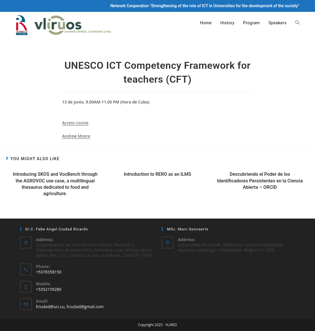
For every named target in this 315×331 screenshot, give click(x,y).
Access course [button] (75, 122)
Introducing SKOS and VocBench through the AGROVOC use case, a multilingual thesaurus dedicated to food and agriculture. (55, 183)
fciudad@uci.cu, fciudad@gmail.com (70, 306)
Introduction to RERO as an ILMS (157, 174)
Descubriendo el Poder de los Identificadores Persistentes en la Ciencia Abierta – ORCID (260, 180)
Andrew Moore (76, 136)
